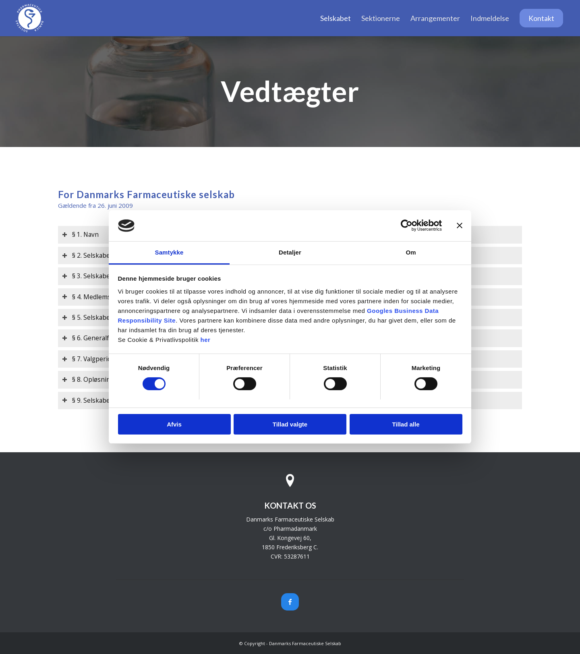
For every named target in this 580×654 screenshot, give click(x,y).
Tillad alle (405, 424)
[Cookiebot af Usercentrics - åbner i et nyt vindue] (406, 225)
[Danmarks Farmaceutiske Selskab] (30, 18)
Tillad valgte (290, 424)
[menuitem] (335, 18)
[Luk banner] (459, 225)
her (206, 339)
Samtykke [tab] (169, 252)
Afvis (174, 424)
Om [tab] (411, 252)
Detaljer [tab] (290, 252)
